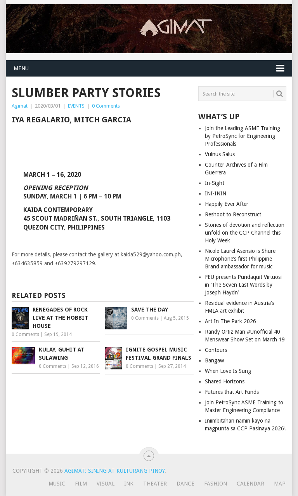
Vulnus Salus (220, 154)
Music (57, 483)
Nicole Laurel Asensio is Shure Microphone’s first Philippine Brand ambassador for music (240, 259)
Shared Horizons (224, 381)
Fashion (215, 483)
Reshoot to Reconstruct (233, 214)
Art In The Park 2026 (230, 321)
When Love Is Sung (228, 371)
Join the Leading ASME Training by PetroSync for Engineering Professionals (242, 136)
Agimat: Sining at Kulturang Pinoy (114, 471)
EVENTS (76, 106)
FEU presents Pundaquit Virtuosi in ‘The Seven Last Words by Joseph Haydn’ (243, 285)
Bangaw (214, 360)
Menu (21, 68)
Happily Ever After (226, 204)
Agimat (20, 106)
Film (81, 483)
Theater (155, 483)
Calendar (250, 483)
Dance (185, 483)
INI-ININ (215, 193)
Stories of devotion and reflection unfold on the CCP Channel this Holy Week (244, 233)
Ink (128, 483)
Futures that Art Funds (232, 392)
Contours (216, 350)
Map (280, 483)
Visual (105, 483)
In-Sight (214, 183)
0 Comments (106, 106)
